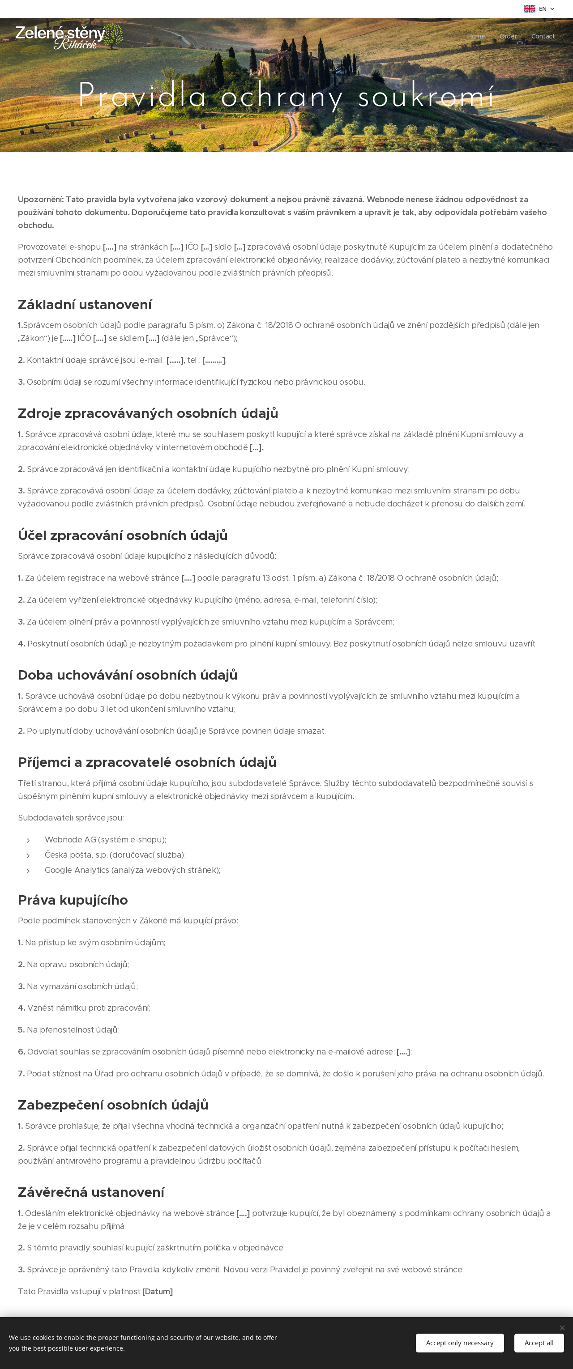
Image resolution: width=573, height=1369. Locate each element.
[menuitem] (477, 36)
